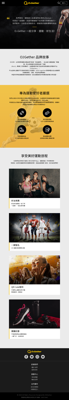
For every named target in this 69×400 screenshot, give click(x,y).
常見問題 (35, 377)
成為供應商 (34, 387)
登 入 (64, 3)
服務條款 (35, 370)
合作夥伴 (34, 384)
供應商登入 (34, 389)
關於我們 (35, 367)
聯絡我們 (35, 379)
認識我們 (34, 364)
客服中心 (34, 374)
